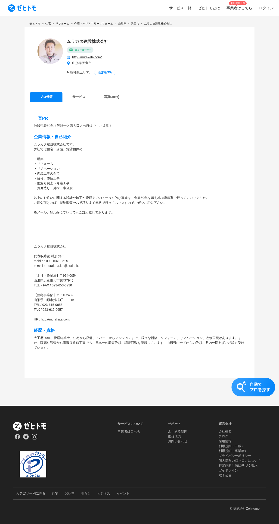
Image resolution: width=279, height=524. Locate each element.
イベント (123, 493)
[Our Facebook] (17, 438)
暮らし (86, 493)
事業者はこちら (129, 431)
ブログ (223, 436)
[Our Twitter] (26, 438)
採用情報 (225, 441)
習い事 (69, 493)
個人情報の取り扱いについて (240, 460)
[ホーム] (33, 426)
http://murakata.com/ (87, 57)
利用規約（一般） (232, 446)
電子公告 (225, 475)
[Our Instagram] (34, 438)
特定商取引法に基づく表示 (238, 465)
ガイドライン (228, 470)
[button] (139, 392)
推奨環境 (174, 436)
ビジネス (103, 493)
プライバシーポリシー (235, 456)
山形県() (105, 72)
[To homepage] (22, 8)
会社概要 (225, 431)
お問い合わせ (177, 441)
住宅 (55, 493)
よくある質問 (177, 431)
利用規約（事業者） (233, 451)
